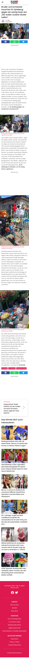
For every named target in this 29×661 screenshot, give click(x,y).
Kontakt (14, 608)
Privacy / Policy (14, 642)
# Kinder (4, 368)
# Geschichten (21, 368)
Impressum (14, 639)
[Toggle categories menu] (2, 2)
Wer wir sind (14, 605)
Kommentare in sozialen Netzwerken (14, 631)
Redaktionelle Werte (14, 625)
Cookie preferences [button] (14, 645)
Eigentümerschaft (14, 628)
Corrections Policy (14, 622)
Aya (9, 20)
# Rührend (12, 368)
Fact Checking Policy (14, 619)
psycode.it (14, 611)
